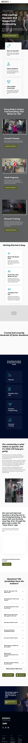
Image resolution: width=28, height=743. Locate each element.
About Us (12, 737)
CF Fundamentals (4, 741)
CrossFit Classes (3, 738)
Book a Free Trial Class (11, 146)
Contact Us (12, 739)
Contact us (21, 675)
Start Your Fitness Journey (10, 35)
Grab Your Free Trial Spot (10, 702)
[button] (10, 1)
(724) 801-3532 (8, 675)
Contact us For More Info (11, 230)
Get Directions (7, 564)
